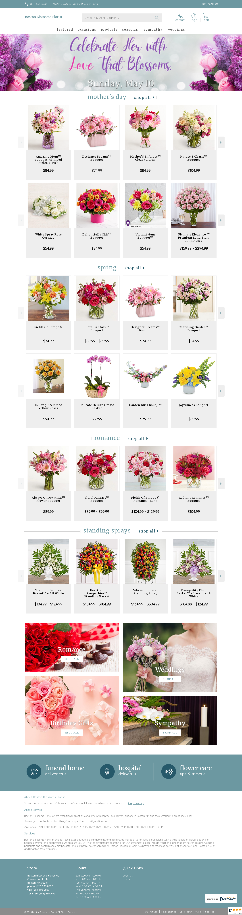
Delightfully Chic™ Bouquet (96, 236)
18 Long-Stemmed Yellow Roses (48, 406)
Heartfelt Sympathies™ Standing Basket (97, 593)
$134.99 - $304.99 (145, 604)
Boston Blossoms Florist (43, 17)
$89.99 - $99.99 (97, 341)
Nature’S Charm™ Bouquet (193, 158)
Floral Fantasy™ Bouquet (97, 328)
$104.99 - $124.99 (48, 604)
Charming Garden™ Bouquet (194, 328)
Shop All (142, 97)
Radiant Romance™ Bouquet (194, 499)
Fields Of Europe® (48, 327)
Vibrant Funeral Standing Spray (145, 591)
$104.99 (194, 170)
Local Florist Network (190, 911)
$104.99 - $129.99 (145, 511)
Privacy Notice (168, 911)
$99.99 (194, 419)
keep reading (136, 803)
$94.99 (48, 419)
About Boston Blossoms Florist (44, 797)
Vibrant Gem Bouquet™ (145, 236)
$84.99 (48, 170)
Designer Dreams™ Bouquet (96, 158)
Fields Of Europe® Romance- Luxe (145, 499)
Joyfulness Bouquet (194, 405)
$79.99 (145, 419)
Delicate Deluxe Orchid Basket (96, 406)
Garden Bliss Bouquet (145, 405)
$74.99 (97, 170)
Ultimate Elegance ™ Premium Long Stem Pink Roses (194, 237)
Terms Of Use (150, 911)
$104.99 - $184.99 (97, 604)
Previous (21, 142)
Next (221, 142)
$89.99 (97, 419)
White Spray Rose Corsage (48, 236)
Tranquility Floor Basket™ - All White (48, 591)
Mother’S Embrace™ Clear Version (145, 158)
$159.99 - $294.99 (194, 248)
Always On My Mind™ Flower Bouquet (48, 499)
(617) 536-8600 (38, 3)
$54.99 (48, 248)
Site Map (209, 911)
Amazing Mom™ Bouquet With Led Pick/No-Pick (48, 160)
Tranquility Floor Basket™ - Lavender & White (194, 593)
